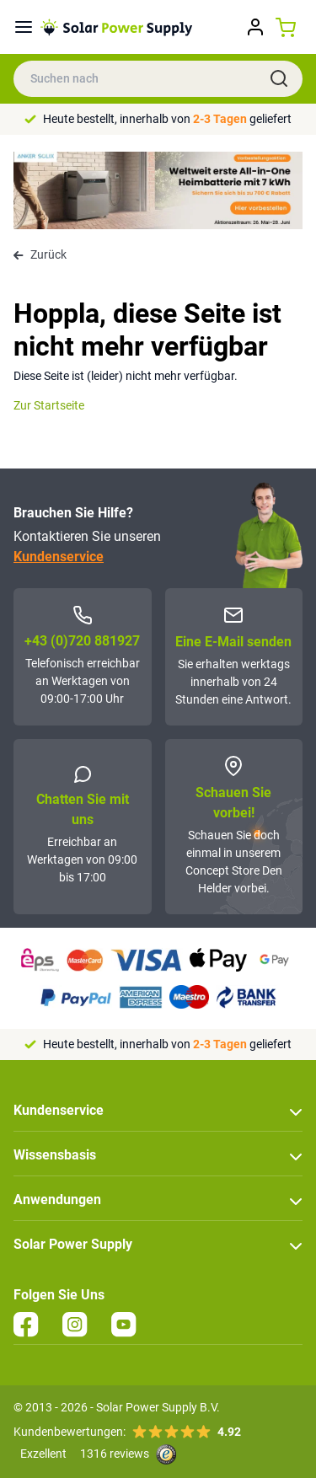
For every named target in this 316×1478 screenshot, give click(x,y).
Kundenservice (58, 557)
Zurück (40, 254)
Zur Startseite (48, 405)
